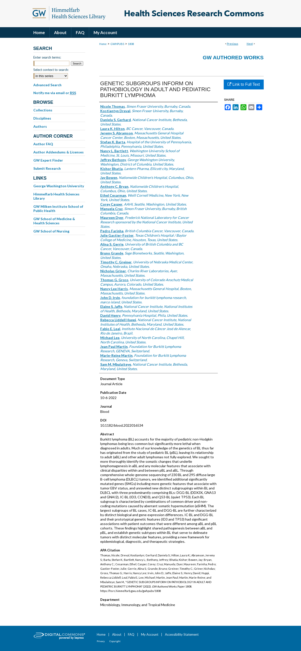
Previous (232, 43)
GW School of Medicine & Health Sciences (54, 221)
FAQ (131, 634)
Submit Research (47, 168)
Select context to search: (51, 70)
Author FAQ (43, 144)
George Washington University (58, 186)
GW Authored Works (233, 57)
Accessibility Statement (182, 634)
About (116, 634)
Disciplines (42, 118)
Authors (40, 126)
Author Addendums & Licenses (58, 152)
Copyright (114, 641)
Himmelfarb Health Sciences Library (56, 196)
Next (250, 43)
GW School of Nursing (51, 231)
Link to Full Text (243, 84)
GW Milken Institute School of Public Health (58, 208)
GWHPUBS (117, 43)
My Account (149, 634)
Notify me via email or (54, 93)
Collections (42, 110)
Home (103, 43)
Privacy (101, 641)
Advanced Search (47, 85)
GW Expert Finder (48, 160)
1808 (131, 43)
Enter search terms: (47, 57)
